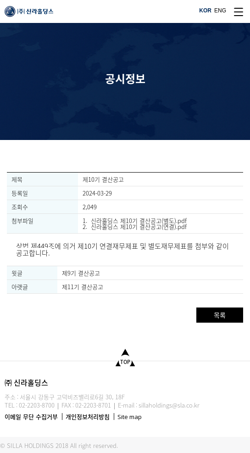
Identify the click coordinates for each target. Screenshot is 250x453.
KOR (205, 10)
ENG (220, 10)
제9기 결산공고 (81, 272)
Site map (129, 417)
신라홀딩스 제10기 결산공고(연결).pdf (139, 226)
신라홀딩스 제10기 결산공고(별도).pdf (139, 220)
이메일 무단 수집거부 (31, 416)
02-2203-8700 (37, 405)
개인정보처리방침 (88, 416)
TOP (125, 362)
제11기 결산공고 (82, 286)
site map (238, 12)
